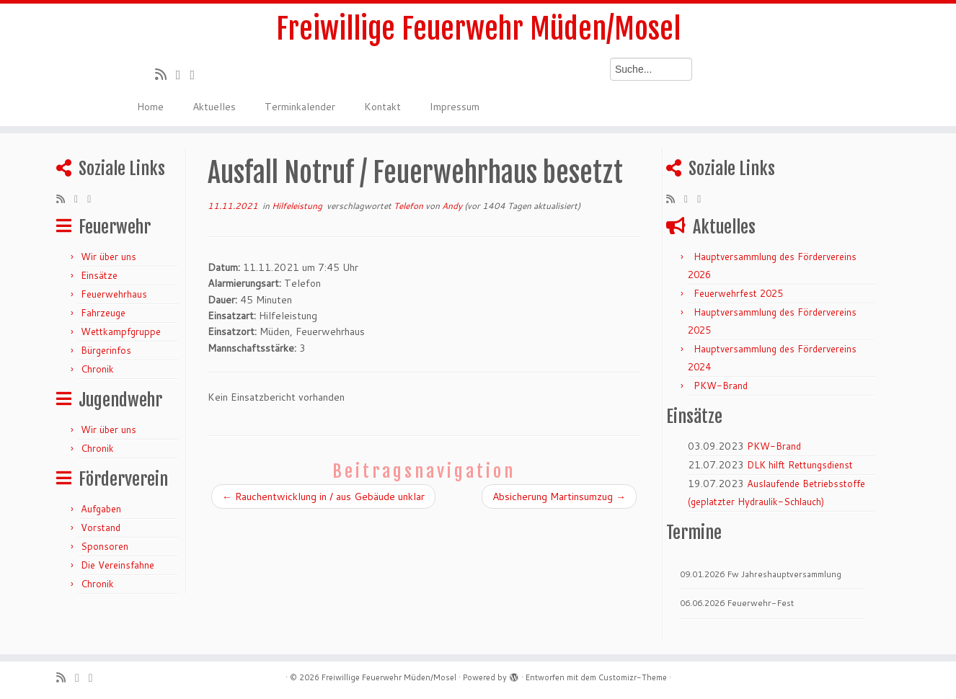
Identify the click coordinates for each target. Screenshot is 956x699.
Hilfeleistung (298, 206)
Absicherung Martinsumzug (559, 496)
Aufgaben (101, 508)
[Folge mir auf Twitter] (183, 74)
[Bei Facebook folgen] (197, 74)
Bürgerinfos (106, 350)
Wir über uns (108, 256)
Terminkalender (300, 106)
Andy (452, 206)
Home (150, 106)
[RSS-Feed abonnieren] (165, 74)
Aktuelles (214, 106)
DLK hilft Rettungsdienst (800, 464)
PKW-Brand (721, 385)
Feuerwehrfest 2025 (738, 293)
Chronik (97, 368)
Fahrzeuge (103, 312)
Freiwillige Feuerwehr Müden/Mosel (478, 29)
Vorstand (100, 527)
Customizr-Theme (632, 677)
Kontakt (382, 106)
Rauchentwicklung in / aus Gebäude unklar (323, 496)
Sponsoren (104, 546)
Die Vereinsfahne (117, 564)
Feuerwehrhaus (114, 294)
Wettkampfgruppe (121, 331)
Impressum (454, 106)
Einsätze (99, 275)
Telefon (409, 206)
